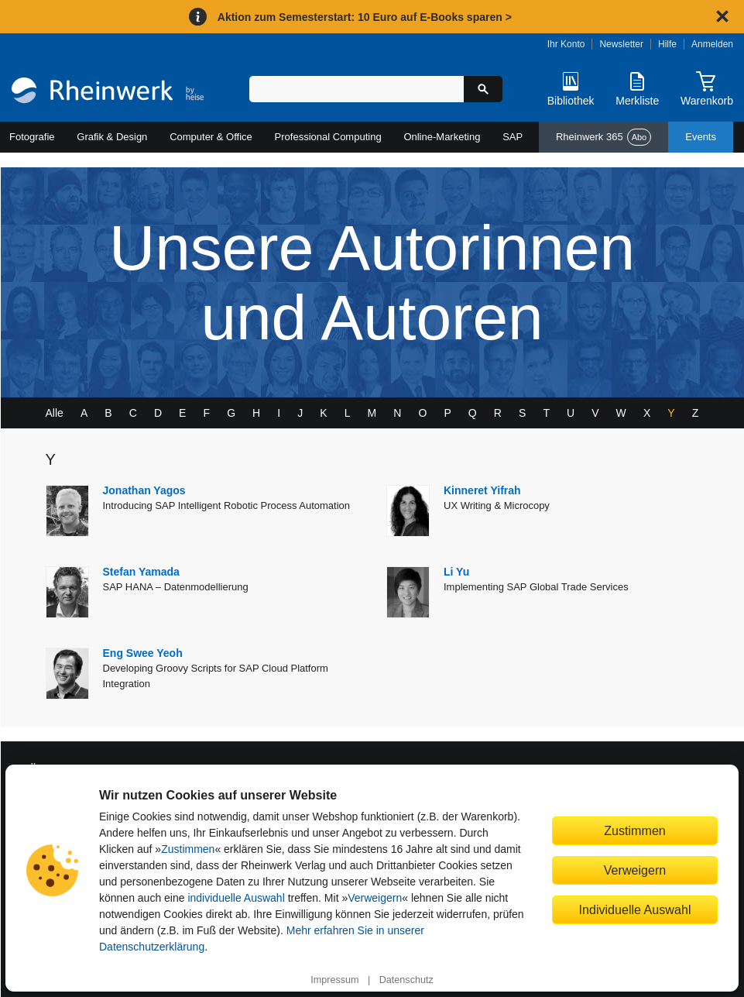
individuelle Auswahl (235, 898)
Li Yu (456, 572)
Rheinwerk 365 (603, 137)
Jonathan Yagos (144, 490)
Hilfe (667, 44)
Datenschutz (406, 980)
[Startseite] (107, 92)
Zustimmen (187, 849)
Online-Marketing (441, 137)
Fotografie (32, 137)
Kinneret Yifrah (482, 490)
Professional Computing (328, 137)
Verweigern (375, 898)
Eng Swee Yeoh (143, 653)
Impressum (334, 980)
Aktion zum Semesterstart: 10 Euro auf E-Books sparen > (365, 17)
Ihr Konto (566, 44)
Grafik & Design (112, 137)
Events (700, 137)
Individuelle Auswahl (635, 909)
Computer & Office (211, 137)
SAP (512, 137)
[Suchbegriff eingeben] (356, 89)
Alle (54, 413)
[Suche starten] (483, 89)
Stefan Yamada (141, 572)
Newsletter (621, 44)
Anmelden (712, 44)
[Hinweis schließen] (722, 16)
